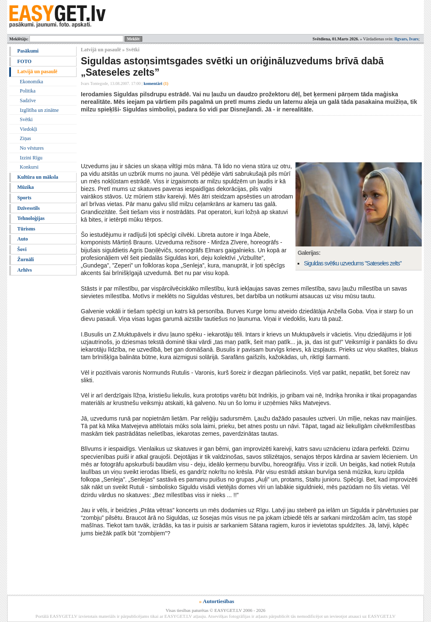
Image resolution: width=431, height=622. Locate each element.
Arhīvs (24, 270)
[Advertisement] (234, 139)
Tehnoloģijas (31, 218)
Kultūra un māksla (37, 177)
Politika (27, 91)
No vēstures (32, 148)
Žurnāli (25, 259)
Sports (24, 198)
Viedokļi (28, 129)
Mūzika (25, 187)
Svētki (26, 119)
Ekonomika (31, 82)
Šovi (22, 249)
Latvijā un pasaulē (37, 71)
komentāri (156, 83)
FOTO (24, 61)
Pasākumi (28, 51)
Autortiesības (218, 601)
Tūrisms (26, 229)
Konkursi (29, 167)
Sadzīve (28, 100)
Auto (22, 239)
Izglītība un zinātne (39, 110)
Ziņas (25, 138)
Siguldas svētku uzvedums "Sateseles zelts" (353, 263)
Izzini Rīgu (31, 158)
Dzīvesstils (28, 208)
